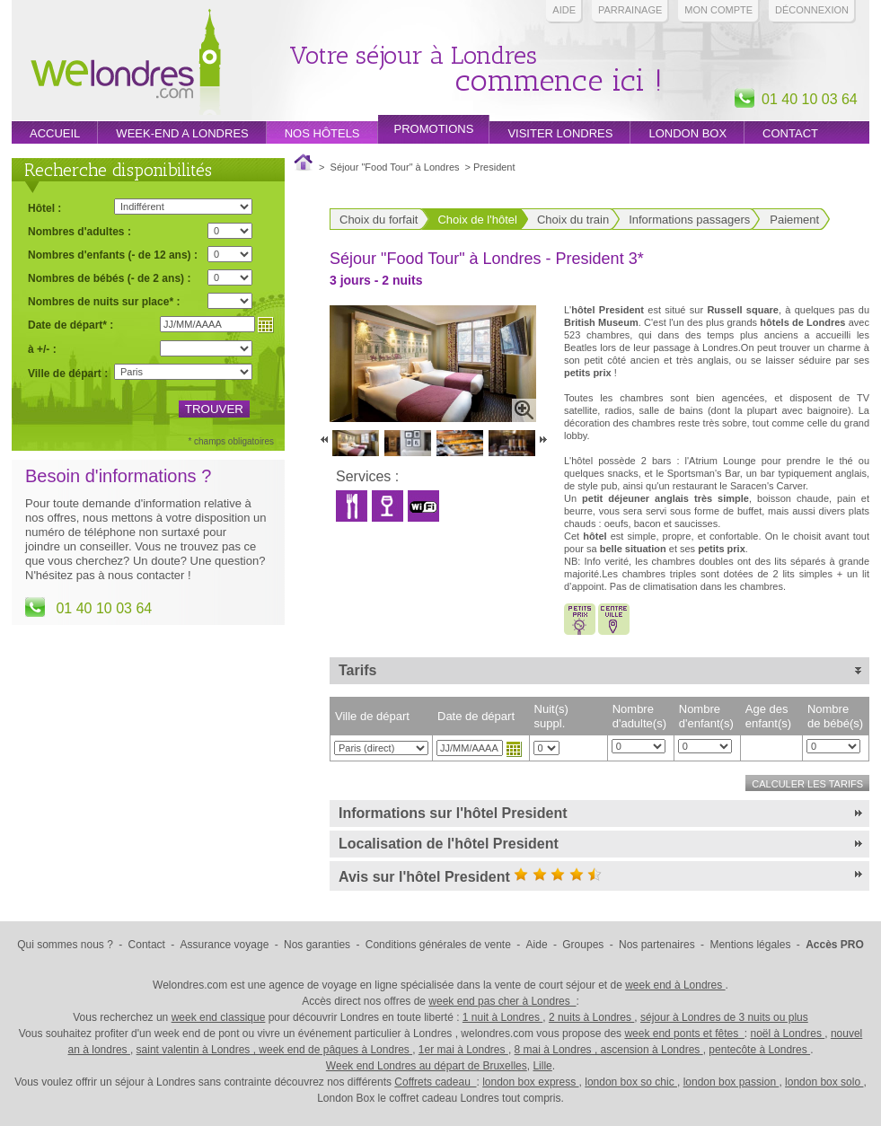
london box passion (731, 1082)
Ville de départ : (68, 373)
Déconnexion (812, 9)
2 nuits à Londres (591, 1017)
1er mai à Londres (463, 1049)
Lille (542, 1066)
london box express (530, 1082)
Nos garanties (317, 944)
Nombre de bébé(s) (835, 716)
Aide (564, 9)
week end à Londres (675, 985)
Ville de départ (372, 716)
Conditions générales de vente (438, 944)
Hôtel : (44, 208)
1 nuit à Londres (502, 1017)
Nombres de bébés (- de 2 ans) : (109, 278)
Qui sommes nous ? (65, 944)
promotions (434, 129)
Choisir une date (514, 749)
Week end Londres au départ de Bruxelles (426, 1066)
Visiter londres (559, 133)
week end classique (219, 1017)
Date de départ (476, 716)
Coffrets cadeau (435, 1082)
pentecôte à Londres (759, 1049)
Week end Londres (126, 64)
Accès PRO (835, 944)
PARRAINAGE (630, 9)
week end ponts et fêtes (684, 1033)
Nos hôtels (322, 133)
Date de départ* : (70, 324)
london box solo (824, 1082)
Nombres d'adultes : (79, 231)
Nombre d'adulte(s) (639, 716)
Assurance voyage (225, 944)
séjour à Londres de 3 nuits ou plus (724, 1017)
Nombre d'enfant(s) (706, 716)
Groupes (582, 944)
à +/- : (42, 349)
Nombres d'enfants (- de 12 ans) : (113, 254)
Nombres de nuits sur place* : (104, 301)
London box (687, 133)
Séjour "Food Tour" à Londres (395, 167)
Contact (790, 133)
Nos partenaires (657, 944)
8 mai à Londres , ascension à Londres (609, 1049)
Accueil (55, 133)
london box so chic (631, 1082)
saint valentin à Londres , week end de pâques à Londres (275, 1049)
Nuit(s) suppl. (551, 716)
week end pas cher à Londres (502, 1001)
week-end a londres (182, 133)
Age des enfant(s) (768, 716)
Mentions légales (749, 944)
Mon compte (718, 9)
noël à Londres (788, 1033)
